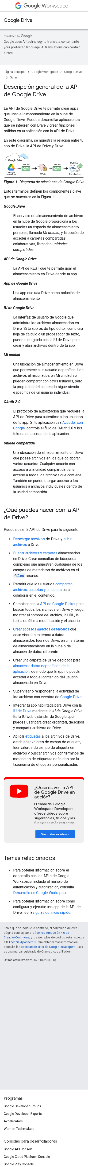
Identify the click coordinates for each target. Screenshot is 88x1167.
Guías (14, 77)
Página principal (14, 72)
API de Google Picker (58, 604)
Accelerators (13, 1121)
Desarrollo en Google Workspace (40, 893)
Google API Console (18, 1149)
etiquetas (33, 736)
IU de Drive (22, 711)
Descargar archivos (29, 539)
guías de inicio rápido (52, 912)
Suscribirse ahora (55, 834)
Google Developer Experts (23, 1114)
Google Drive (18, 20)
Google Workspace (44, 72)
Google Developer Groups (22, 1106)
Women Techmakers (19, 1129)
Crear (41, 629)
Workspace (45, 6)
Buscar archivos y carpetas (35, 553)
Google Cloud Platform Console (27, 1157)
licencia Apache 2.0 (22, 942)
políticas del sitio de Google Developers (48, 947)
